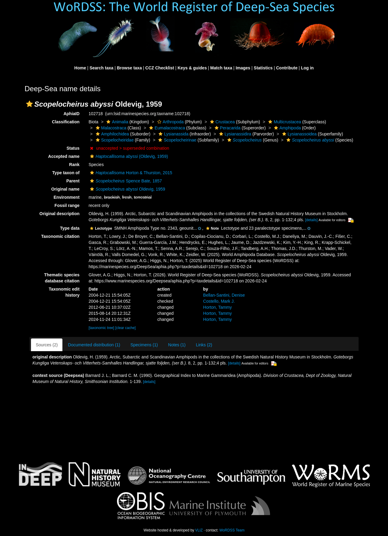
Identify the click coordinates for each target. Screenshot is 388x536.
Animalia (116, 121)
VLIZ (199, 530)
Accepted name (63, 156)
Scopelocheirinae (176, 140)
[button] (29, 104)
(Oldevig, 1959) (128, 156)
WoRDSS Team (232, 530)
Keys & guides (192, 67)
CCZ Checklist (159, 67)
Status (73, 148)
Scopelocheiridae (114, 140)
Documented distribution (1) (94, 344)
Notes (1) (177, 344)
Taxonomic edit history (64, 292)
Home (80, 67)
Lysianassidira (234, 134)
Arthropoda (170, 121)
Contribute (287, 67)
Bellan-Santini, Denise (224, 295)
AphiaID (71, 113)
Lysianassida (172, 134)
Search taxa (101, 67)
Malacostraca (110, 127)
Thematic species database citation (62, 277)
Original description (59, 213)
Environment (67, 197)
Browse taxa (129, 67)
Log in (307, 67)
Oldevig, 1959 (127, 189)
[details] (311, 220)
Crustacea (222, 121)
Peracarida (227, 127)
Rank (74, 164)
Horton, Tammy (217, 307)
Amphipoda (287, 127)
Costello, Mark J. (219, 301)
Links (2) (204, 344)
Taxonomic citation (60, 236)
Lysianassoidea (299, 134)
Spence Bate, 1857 (125, 180)
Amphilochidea (111, 134)
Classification (65, 121)
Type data (69, 228)
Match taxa (221, 67)
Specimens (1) (144, 344)
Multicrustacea (284, 121)
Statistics (263, 67)
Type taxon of (65, 172)
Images (243, 67)
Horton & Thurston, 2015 (130, 172)
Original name (65, 189)
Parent (73, 180)
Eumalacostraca (166, 127)
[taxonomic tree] (101, 328)
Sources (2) (47, 344)
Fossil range (67, 205)
